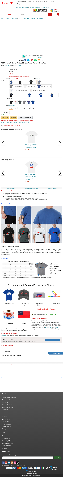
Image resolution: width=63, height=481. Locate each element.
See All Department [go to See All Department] (8, 407)
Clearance (31, 7)
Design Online (7, 445)
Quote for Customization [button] (25, 117)
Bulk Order (13, 117)
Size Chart (12, 105)
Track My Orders (39, 1)
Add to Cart (5, 117)
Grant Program (7, 426)
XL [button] (24, 108)
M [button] (15, 108)
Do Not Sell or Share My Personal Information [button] (13, 465)
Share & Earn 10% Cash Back (9, 122)
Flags (24, 323)
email (56, 327)
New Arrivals (37, 7)
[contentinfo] (9, 3)
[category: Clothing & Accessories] (11, 18)
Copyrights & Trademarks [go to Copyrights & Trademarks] (10, 397)
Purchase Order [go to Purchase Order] (8, 436)
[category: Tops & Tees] (26, 18)
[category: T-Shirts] (33, 18)
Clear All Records (58, 365)
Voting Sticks (9, 323)
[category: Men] (20, 18)
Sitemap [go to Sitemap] (6, 409)
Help (52, 1)
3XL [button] (33, 108)
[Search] (50, 14)
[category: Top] (2, 18)
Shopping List (47, 1)
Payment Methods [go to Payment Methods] (8, 443)
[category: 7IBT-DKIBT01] (40, 18)
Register (24, 1)
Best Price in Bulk (24, 122)
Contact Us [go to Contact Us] (6, 448)
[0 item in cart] (57, 15)
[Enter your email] (27, 457)
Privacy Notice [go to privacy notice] (7, 400)
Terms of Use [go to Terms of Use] (7, 438)
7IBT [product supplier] (19, 65)
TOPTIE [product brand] (7, 65)
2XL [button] (29, 108)
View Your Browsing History (47, 365)
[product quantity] (12, 112)
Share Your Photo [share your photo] (8, 404)
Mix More (39, 79)
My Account (31, 1)
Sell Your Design (8, 424)
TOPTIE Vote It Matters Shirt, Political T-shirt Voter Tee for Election (31, 146)
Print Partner (7, 419)
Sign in (19, 1)
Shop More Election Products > (46, 309)
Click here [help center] (3, 335)
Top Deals (18, 7)
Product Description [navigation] (11, 188)
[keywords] (33, 14)
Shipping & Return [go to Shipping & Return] (8, 440)
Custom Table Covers (39, 304)
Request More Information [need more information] (52, 340)
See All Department (9, 14)
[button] (21, 4)
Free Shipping (25, 7)
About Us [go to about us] (6, 402)
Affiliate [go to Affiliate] (5, 416)
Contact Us (48, 327)
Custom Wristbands (54, 303)
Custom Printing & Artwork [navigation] (31, 188)
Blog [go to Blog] (5, 429)
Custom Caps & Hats (24, 304)
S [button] (11, 108)
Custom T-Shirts (9, 303)
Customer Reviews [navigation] (52, 188)
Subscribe (57, 458)
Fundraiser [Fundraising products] (6, 421)
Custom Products (45, 7)
